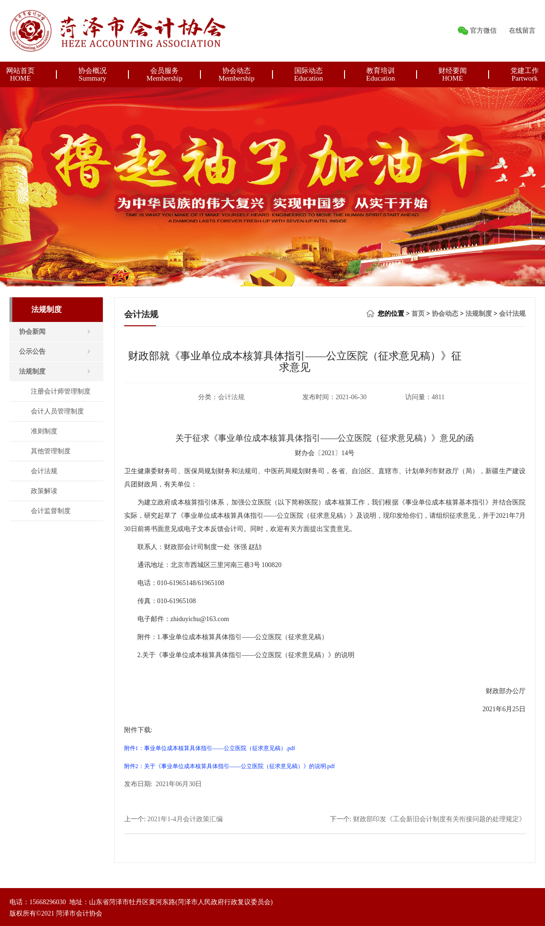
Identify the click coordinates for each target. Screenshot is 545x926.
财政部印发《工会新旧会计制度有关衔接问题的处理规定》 (439, 819)
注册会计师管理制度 (61, 391)
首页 (418, 313)
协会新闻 (32, 331)
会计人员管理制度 (57, 411)
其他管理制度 (51, 451)
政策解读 (44, 491)
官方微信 (483, 30)
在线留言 (522, 30)
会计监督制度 (51, 510)
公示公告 (32, 351)
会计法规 (44, 471)
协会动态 (445, 313)
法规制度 (32, 371)
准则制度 (44, 431)
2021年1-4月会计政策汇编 (185, 819)
